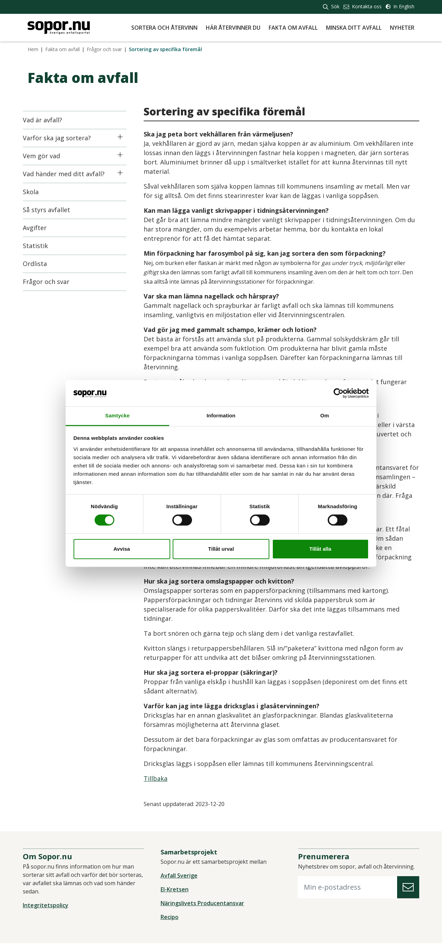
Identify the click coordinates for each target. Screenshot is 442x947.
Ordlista (40, 263)
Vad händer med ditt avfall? (68, 174)
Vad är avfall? (47, 120)
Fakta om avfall (293, 27)
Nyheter (402, 27)
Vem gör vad (46, 156)
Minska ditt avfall (354, 27)
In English (400, 6)
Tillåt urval (221, 549)
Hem (33, 49)
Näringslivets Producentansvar (204, 907)
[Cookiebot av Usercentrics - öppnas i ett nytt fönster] (338, 393)
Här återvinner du (233, 27)
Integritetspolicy (50, 908)
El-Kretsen (176, 893)
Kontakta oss (363, 6)
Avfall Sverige (180, 879)
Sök (331, 6)
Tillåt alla (320, 549)
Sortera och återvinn (164, 27)
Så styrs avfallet (51, 210)
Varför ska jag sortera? (62, 138)
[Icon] (125, 137)
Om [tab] (324, 416)
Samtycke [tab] (117, 416)
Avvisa (122, 549)
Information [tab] (221, 416)
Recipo (171, 921)
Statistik (40, 246)
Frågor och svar (104, 49)
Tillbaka (160, 778)
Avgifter (39, 228)
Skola (36, 192)
